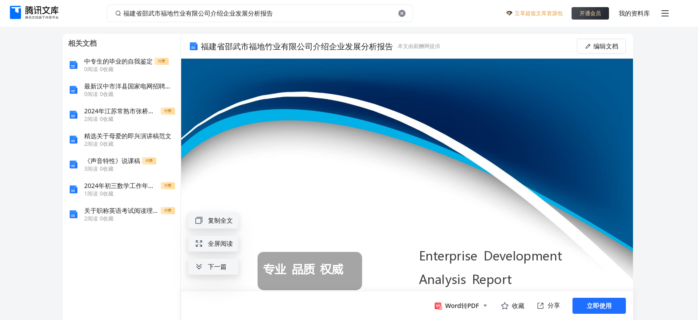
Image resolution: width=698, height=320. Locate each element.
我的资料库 (634, 13)
